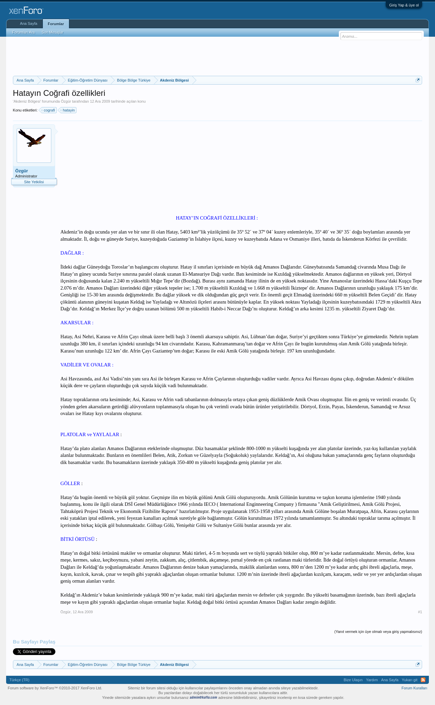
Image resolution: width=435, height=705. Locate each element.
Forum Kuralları (414, 688)
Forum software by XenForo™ (55, 688)
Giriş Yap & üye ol (404, 5)
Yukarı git (409, 680)
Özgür (66, 101)
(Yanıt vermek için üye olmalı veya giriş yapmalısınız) (378, 632)
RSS (423, 679)
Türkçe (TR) (20, 680)
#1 (420, 612)
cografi (48, 110)
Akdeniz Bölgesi (27, 101)
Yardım (372, 680)
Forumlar (56, 24)
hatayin (68, 110)
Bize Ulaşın (353, 680)
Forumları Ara (23, 32)
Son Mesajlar (52, 32)
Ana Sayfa (28, 23)
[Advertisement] (217, 55)
